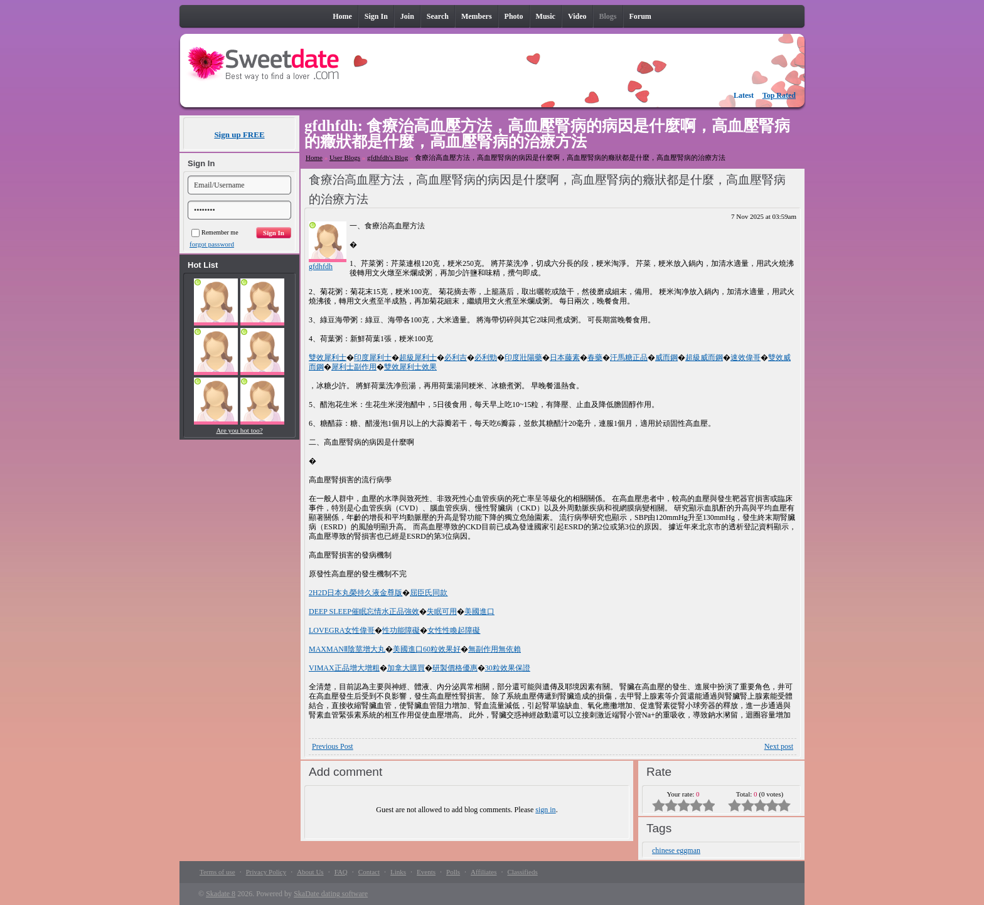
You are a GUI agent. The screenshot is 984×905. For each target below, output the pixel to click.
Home (314, 157)
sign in (545, 809)
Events (426, 872)
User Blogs (344, 157)
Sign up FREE (239, 134)
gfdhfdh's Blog (387, 157)
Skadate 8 (220, 893)
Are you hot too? (239, 430)
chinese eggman (676, 850)
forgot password (212, 244)
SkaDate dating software (331, 893)
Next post (778, 746)
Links (398, 872)
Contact (369, 872)
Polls (453, 872)
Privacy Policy (266, 872)
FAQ (341, 872)
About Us (310, 872)
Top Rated (779, 95)
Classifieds (522, 872)
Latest (744, 95)
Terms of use (217, 872)
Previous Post (332, 746)
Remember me (214, 232)
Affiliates (483, 872)
